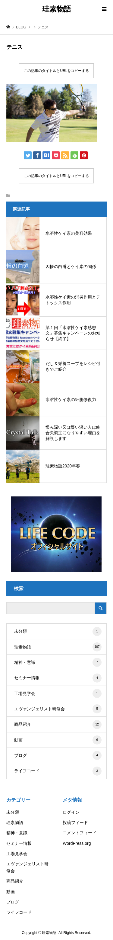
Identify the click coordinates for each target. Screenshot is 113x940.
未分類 (58, 631)
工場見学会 (58, 693)
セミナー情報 (58, 678)
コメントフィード (79, 832)
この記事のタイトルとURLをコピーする (56, 71)
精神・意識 (58, 662)
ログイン (71, 812)
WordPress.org (77, 843)
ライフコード (58, 771)
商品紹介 (58, 724)
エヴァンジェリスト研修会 (58, 708)
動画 (58, 740)
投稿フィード (75, 822)
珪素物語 (56, 9)
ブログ (58, 755)
